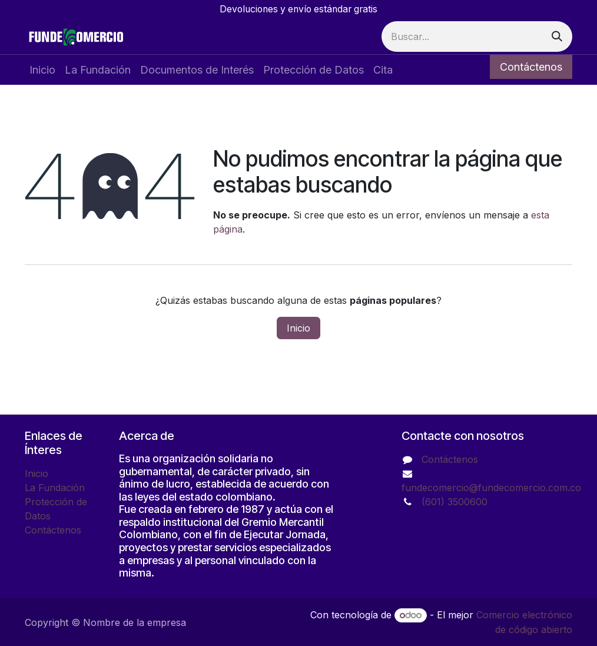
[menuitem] (42, 69)
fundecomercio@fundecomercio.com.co (491, 487)
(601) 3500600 (454, 502)
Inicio (298, 328)
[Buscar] (557, 36)
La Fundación (55, 487)
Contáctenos (531, 67)
